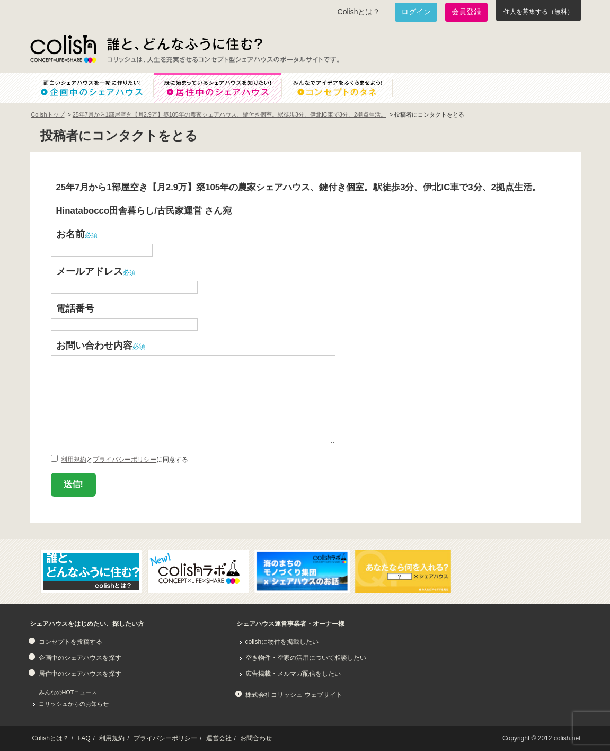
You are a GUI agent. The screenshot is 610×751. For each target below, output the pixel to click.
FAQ (84, 738)
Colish (63, 49)
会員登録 (466, 11)
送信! (73, 484)
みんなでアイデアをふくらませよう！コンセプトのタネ (345, 88)
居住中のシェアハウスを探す (80, 673)
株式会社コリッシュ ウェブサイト (293, 695)
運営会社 (219, 738)
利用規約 (73, 459)
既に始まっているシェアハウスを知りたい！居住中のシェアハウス (217, 88)
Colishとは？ (359, 11)
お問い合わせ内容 (94, 345)
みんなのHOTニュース (68, 692)
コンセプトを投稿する (70, 642)
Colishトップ (48, 114)
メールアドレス (89, 271)
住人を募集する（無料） (538, 11)
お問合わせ (256, 738)
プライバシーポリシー (124, 459)
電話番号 (75, 308)
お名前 (70, 234)
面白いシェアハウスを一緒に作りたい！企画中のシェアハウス (91, 88)
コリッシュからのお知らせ (74, 704)
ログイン (416, 11)
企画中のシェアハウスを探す (80, 657)
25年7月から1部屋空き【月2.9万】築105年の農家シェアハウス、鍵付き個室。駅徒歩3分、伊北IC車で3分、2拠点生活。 (229, 114)
